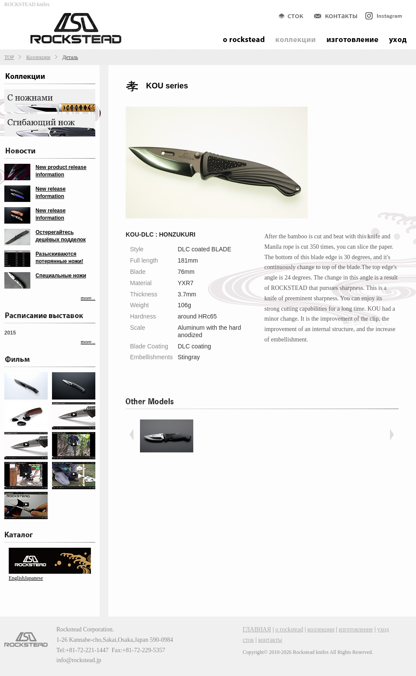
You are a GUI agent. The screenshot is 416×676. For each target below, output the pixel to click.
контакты (270, 640)
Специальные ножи (61, 276)
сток (248, 640)
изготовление (356, 629)
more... (88, 298)
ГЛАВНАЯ (257, 629)
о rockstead (289, 629)
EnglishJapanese (26, 578)
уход (383, 629)
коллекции (320, 629)
